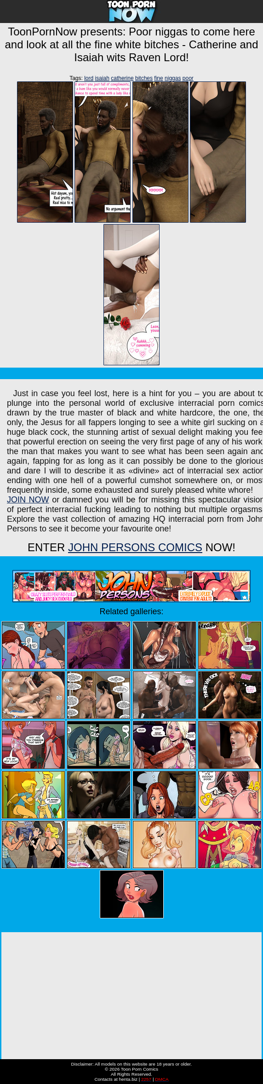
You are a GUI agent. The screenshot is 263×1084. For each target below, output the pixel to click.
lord (88, 78)
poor (188, 78)
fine (158, 78)
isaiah (102, 78)
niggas (173, 78)
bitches (144, 78)
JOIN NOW (28, 499)
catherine (122, 78)
